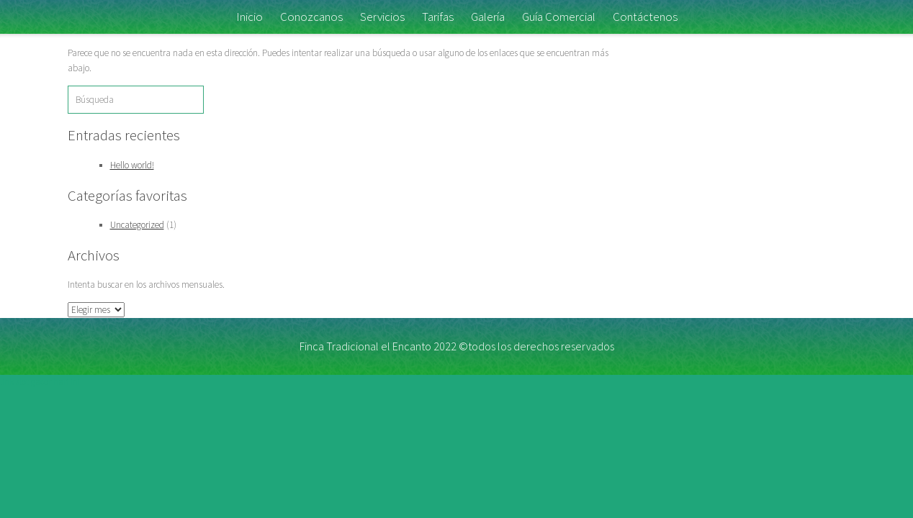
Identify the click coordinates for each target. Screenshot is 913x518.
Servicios (382, 16)
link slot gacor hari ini (40, 382)
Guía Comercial (558, 16)
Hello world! (132, 165)
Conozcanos (311, 16)
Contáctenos (645, 16)
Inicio (249, 16)
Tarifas (438, 16)
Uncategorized (137, 225)
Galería (488, 16)
